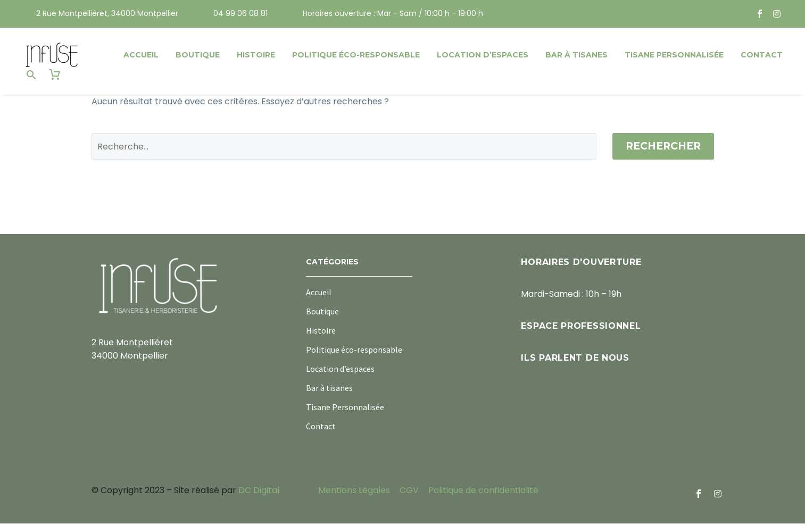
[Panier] (54, 75)
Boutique (198, 55)
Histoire (256, 55)
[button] (31, 75)
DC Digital (258, 491)
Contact (762, 55)
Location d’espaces (482, 55)
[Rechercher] (344, 147)
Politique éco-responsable (356, 55)
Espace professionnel (581, 326)
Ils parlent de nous (575, 358)
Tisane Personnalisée (674, 55)
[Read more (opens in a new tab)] (100, 14)
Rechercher (663, 146)
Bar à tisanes (576, 55)
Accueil (141, 55)
